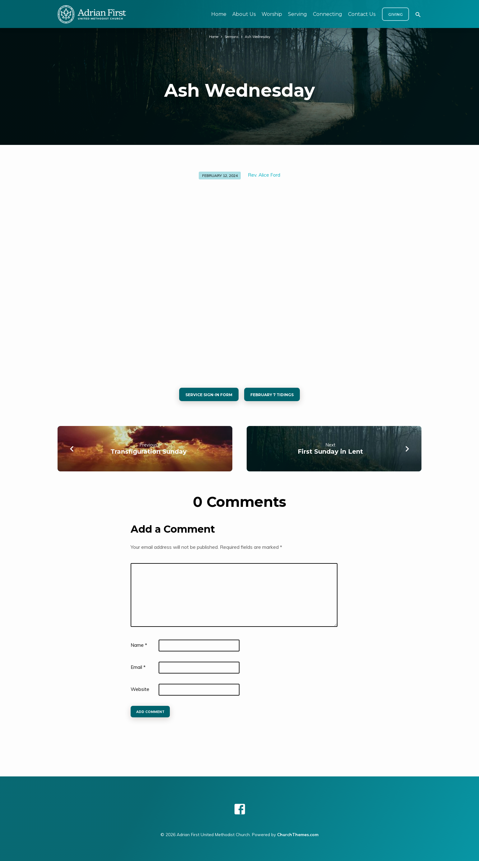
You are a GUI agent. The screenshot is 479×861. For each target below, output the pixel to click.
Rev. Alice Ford (264, 175)
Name (139, 647)
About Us (244, 14)
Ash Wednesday (259, 36)
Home (218, 14)
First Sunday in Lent (330, 454)
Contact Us (361, 14)
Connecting (327, 14)
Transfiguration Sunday (148, 454)
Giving (395, 14)
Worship (272, 14)
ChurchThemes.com (298, 834)
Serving (297, 14)
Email (138, 670)
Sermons (230, 36)
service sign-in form (204, 395)
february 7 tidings (276, 395)
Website (140, 692)
